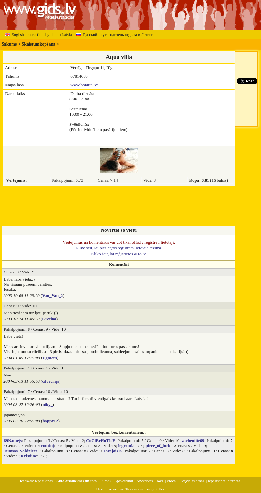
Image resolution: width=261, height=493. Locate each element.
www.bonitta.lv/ (84, 84)
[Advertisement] (118, 206)
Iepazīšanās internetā (224, 481)
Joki (160, 481)
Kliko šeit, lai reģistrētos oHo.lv (118, 253)
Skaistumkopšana (38, 44)
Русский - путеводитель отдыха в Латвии (114, 34)
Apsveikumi (123, 481)
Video (171, 481)
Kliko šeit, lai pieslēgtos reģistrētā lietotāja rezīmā (118, 248)
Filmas (105, 481)
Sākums (9, 44)
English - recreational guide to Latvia (38, 34)
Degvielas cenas (191, 481)
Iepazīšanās (44, 481)
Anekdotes (144, 481)
